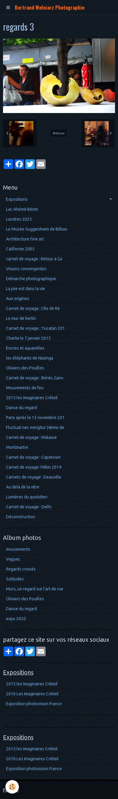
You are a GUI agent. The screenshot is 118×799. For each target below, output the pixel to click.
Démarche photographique (31, 278)
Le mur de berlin (21, 318)
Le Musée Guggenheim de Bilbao (36, 229)
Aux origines (17, 298)
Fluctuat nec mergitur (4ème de (35, 427)
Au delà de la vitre (22, 487)
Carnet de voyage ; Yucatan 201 (35, 328)
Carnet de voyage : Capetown (33, 457)
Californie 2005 (20, 248)
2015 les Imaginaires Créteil (32, 397)
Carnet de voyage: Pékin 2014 (33, 467)
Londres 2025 (19, 219)
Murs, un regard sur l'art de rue (34, 588)
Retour (59, 133)
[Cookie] (12, 787)
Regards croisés (21, 569)
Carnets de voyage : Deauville (33, 477)
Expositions (17, 199)
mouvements (18, 549)
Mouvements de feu (25, 387)
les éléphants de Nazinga (29, 358)
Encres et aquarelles (25, 348)
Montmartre (17, 447)
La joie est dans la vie (25, 288)
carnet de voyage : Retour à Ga (34, 258)
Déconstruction (20, 516)
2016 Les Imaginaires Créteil (32, 693)
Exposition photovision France (34, 703)
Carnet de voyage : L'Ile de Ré (33, 308)
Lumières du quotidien (26, 496)
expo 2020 (16, 618)
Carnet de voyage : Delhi (28, 506)
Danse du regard (21, 407)
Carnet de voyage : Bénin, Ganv (34, 377)
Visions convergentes (26, 268)
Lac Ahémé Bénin (22, 209)
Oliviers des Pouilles (25, 368)
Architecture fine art (25, 239)
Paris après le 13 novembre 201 (35, 417)
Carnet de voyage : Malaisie (31, 437)
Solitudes (15, 579)
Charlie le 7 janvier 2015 (28, 338)
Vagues (13, 559)
